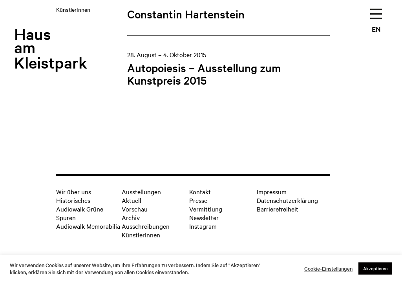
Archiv (131, 217)
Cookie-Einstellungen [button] (328, 268)
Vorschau (135, 208)
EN (376, 28)
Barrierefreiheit (277, 208)
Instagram (203, 226)
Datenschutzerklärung (287, 200)
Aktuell (131, 200)
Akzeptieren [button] (375, 268)
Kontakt (200, 191)
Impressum (272, 191)
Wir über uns (73, 191)
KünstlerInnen (141, 234)
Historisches (73, 200)
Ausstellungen (141, 191)
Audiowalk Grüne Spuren (79, 213)
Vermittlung (205, 208)
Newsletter (204, 217)
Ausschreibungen (146, 226)
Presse (198, 200)
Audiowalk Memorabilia (88, 226)
